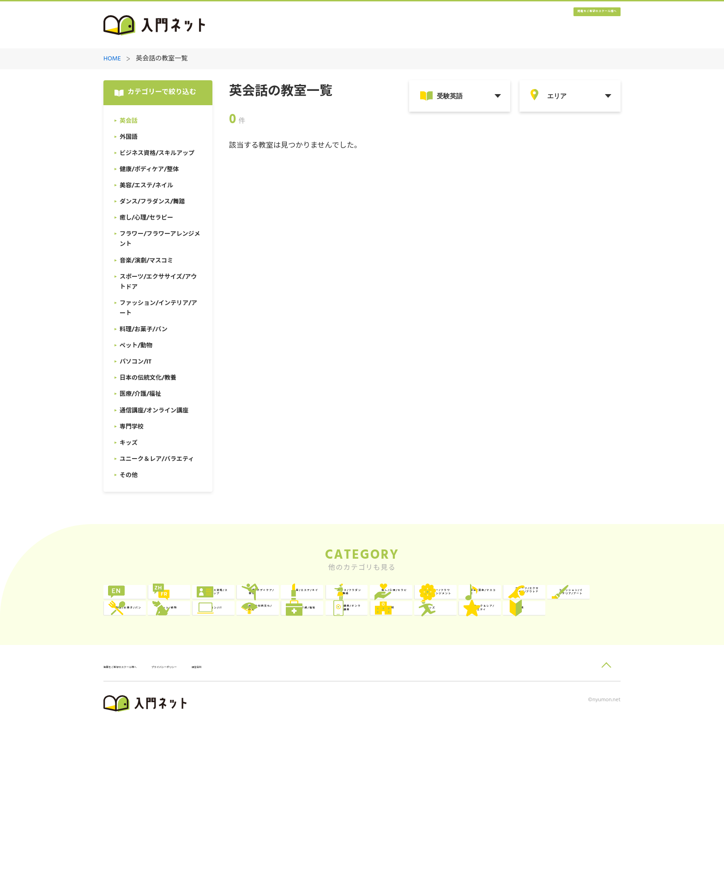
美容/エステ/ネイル (579, 602)
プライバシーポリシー (226, 824)
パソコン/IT (463, 678)
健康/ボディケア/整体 (474, 602)
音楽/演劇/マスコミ (475, 640)
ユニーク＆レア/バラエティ (577, 716)
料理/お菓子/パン (263, 678)
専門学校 (354, 716)
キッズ (455, 716)
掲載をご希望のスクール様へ (565, 25)
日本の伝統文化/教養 (577, 678)
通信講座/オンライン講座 (264, 716)
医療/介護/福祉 (155, 716)
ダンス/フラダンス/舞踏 (162, 640)
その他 (142, 753)
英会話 (142, 602)
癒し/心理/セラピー (266, 640)
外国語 (246, 602)
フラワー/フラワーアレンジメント (369, 640)
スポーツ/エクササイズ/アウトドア (577, 640)
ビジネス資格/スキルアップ (369, 602)
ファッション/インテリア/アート (160, 678)
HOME (112, 59)
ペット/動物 (359, 678)
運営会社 (283, 824)
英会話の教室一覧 (161, 59)
